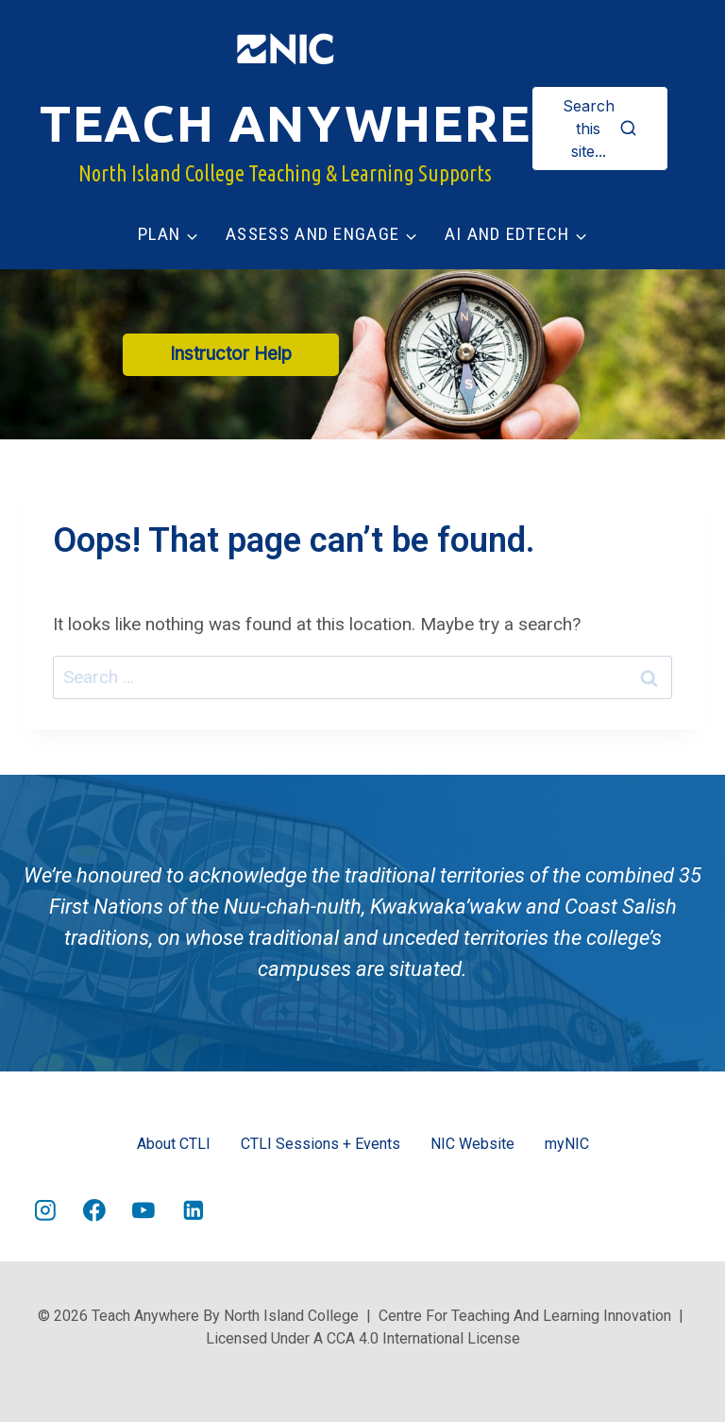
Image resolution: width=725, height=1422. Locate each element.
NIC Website (472, 1144)
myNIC (567, 1144)
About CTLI (174, 1144)
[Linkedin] (193, 1211)
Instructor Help (231, 354)
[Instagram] (45, 1211)
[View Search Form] (599, 128)
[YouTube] (144, 1211)
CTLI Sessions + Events (320, 1144)
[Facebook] (94, 1211)
